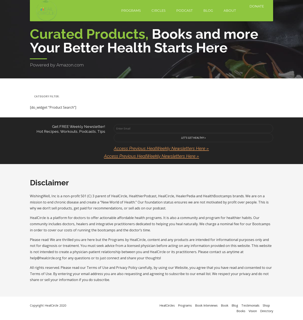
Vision (253, 311)
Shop (266, 305)
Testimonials (250, 305)
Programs (131, 11)
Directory (266, 311)
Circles (159, 11)
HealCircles (167, 305)
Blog (208, 11)
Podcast (184, 11)
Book (224, 305)
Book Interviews (206, 305)
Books (240, 311)
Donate (256, 6)
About (230, 11)
